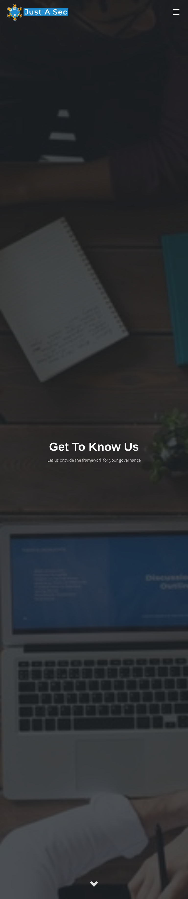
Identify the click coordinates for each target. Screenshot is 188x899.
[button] (176, 12)
